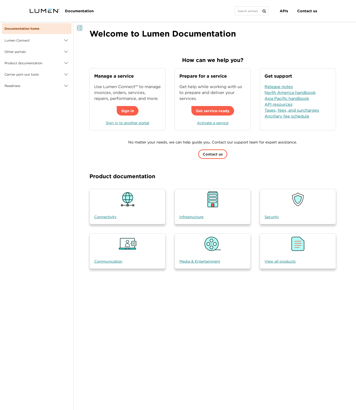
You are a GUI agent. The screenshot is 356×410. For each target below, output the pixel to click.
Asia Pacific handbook (287, 98)
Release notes (279, 86)
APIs (284, 11)
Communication (108, 261)
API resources (278, 104)
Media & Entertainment (199, 261)
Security (272, 217)
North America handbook (290, 92)
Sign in (127, 111)
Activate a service (212, 123)
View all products (280, 261)
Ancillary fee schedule (287, 116)
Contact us (307, 11)
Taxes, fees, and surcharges (292, 110)
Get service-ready (213, 111)
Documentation (79, 11)
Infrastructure (191, 217)
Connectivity (105, 217)
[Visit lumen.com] (44, 11)
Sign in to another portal (127, 123)
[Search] (252, 10)
